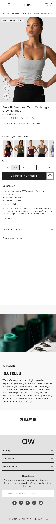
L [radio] (32, 167)
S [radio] (15, 167)
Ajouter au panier (24, 176)
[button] (28, 229)
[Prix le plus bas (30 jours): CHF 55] (33, 118)
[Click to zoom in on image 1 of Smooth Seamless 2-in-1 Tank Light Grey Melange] (28, 59)
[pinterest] (28, 503)
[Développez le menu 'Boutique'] (28, 450)
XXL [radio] (49, 167)
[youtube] (41, 503)
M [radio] (23, 167)
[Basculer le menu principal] (4, 4)
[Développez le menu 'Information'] (28, 458)
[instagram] (21, 503)
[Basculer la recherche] (9, 4)
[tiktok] (34, 503)
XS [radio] (7, 167)
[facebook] (14, 503)
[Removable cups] (6, 96)
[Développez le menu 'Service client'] (28, 466)
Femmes (15, 13)
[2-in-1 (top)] (6, 79)
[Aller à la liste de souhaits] (46, 4)
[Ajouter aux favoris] (50, 176)
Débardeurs (26, 13)
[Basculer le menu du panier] (51, 4)
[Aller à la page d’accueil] (28, 5)
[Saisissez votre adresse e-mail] (24, 493)
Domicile (5, 13)
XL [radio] (41, 167)
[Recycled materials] (6, 87)
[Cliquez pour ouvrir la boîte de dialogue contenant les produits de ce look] (14, 263)
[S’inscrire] (50, 494)
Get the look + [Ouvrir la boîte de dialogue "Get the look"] (12, 20)
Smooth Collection (10, 114)
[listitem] (8, 148)
